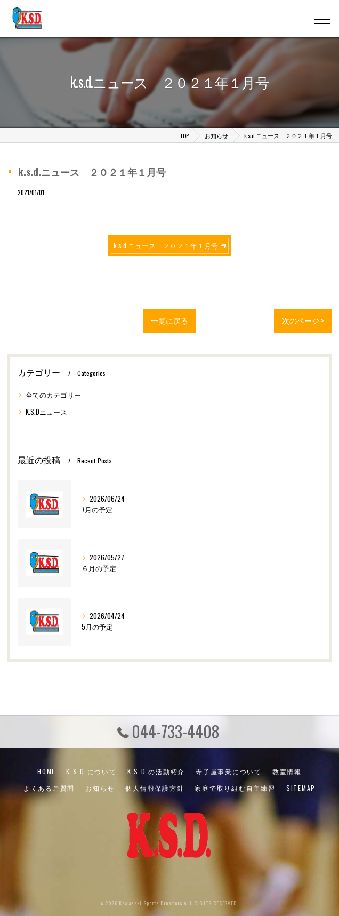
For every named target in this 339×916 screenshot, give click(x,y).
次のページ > (303, 320)
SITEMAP (301, 787)
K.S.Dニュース (46, 412)
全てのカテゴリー (53, 395)
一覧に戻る (169, 320)
